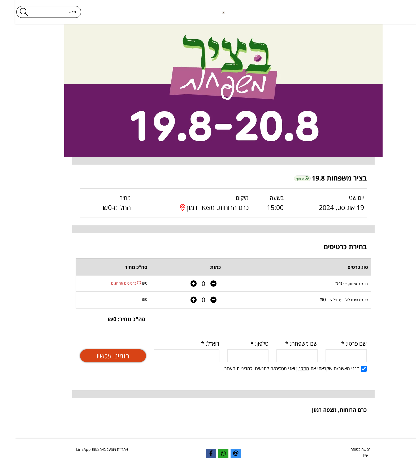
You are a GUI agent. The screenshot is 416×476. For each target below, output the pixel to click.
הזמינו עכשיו (97, 355)
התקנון (287, 368)
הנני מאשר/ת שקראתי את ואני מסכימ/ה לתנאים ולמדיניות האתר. (279, 368)
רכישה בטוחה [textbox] (345, 449)
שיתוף (287, 178)
